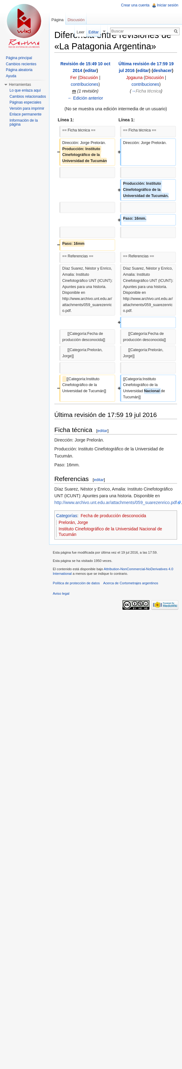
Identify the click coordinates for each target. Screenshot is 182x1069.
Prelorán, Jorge (73, 522)
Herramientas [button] (20, 84)
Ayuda (11, 76)
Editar (93, 32)
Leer (81, 32)
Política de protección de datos (76, 583)
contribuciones (85, 84)
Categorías (66, 515)
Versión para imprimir (27, 108)
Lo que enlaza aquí (25, 90)
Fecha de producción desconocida (113, 515)
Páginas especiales (25, 102)
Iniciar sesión (167, 5)
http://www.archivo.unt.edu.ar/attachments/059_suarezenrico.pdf (115, 502)
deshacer (162, 70)
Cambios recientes (21, 64)
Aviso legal (61, 593)
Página (57, 19)
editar (90, 70)
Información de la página (24, 122)
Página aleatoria (19, 70)
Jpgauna (134, 77)
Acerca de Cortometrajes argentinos (130, 583)
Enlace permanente (25, 114)
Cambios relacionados (28, 96)
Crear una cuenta (135, 5)
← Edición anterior (85, 98)
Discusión (88, 77)
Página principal (19, 58)
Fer (73, 77)
